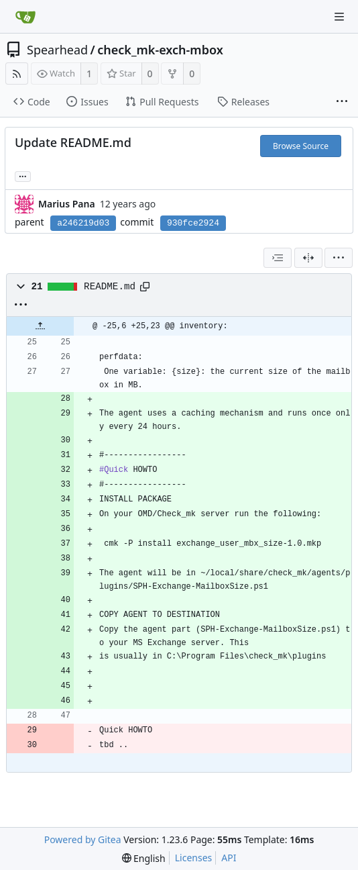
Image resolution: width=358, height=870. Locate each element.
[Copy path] (144, 286)
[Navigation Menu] (339, 17)
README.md (109, 286)
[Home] (25, 17)
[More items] (342, 102)
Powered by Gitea (82, 839)
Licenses (194, 857)
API (228, 857)
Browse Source (301, 146)
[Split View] (308, 258)
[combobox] (277, 258)
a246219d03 (83, 223)
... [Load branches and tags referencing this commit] (23, 175)
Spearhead (57, 49)
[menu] (338, 258)
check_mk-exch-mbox (160, 49)
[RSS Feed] (16, 73)
